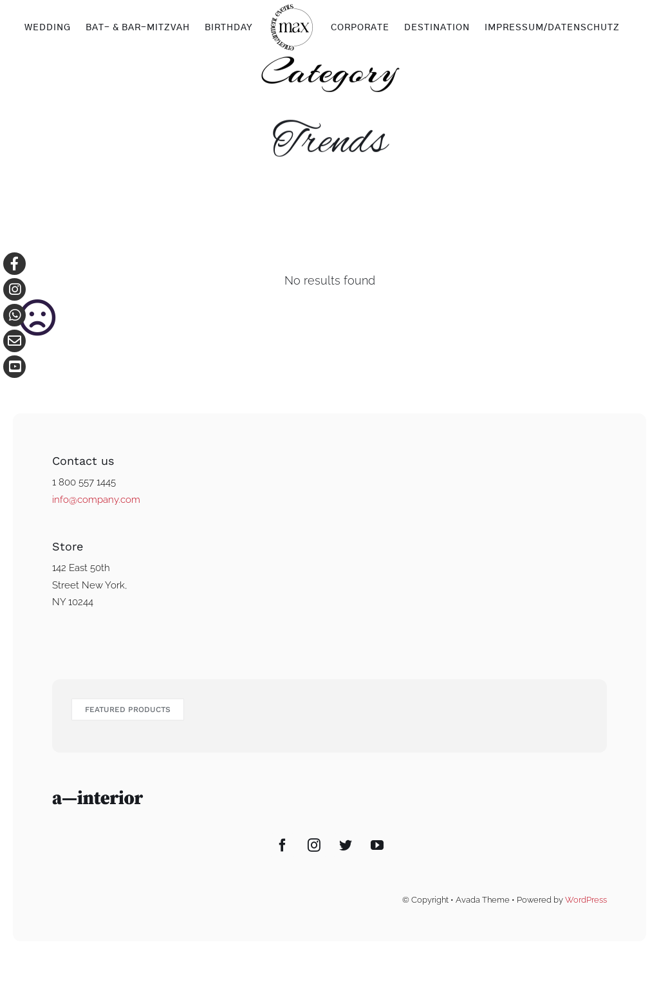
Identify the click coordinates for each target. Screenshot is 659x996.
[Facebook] (282, 845)
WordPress (586, 900)
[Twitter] (345, 845)
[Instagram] (314, 845)
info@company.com (96, 499)
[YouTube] (377, 845)
